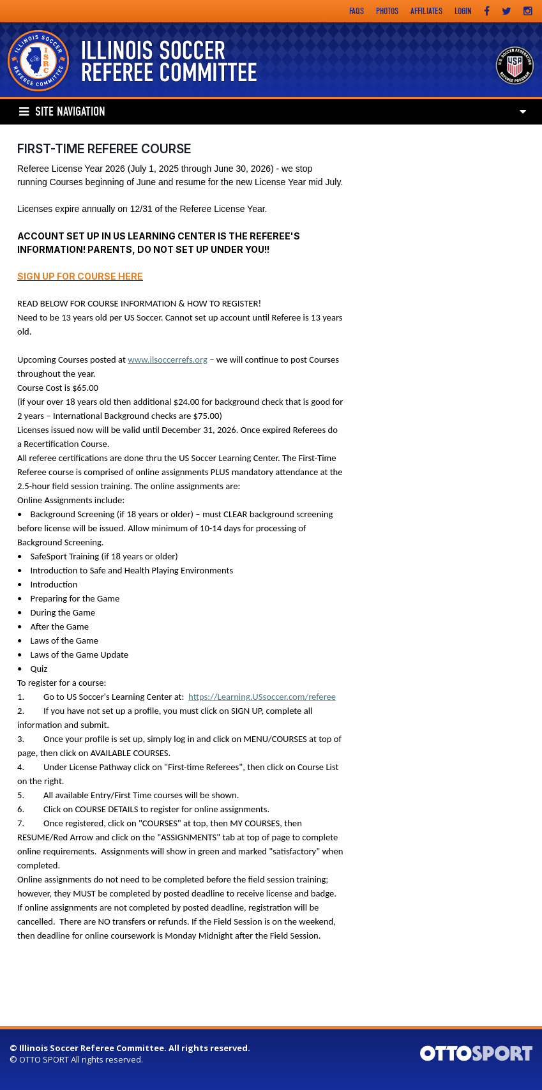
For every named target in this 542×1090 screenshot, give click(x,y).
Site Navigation (62, 112)
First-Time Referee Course (104, 148)
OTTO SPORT (44, 1059)
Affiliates (426, 11)
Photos (387, 11)
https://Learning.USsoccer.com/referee (262, 696)
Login (463, 11)
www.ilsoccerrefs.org (167, 359)
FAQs (356, 11)
